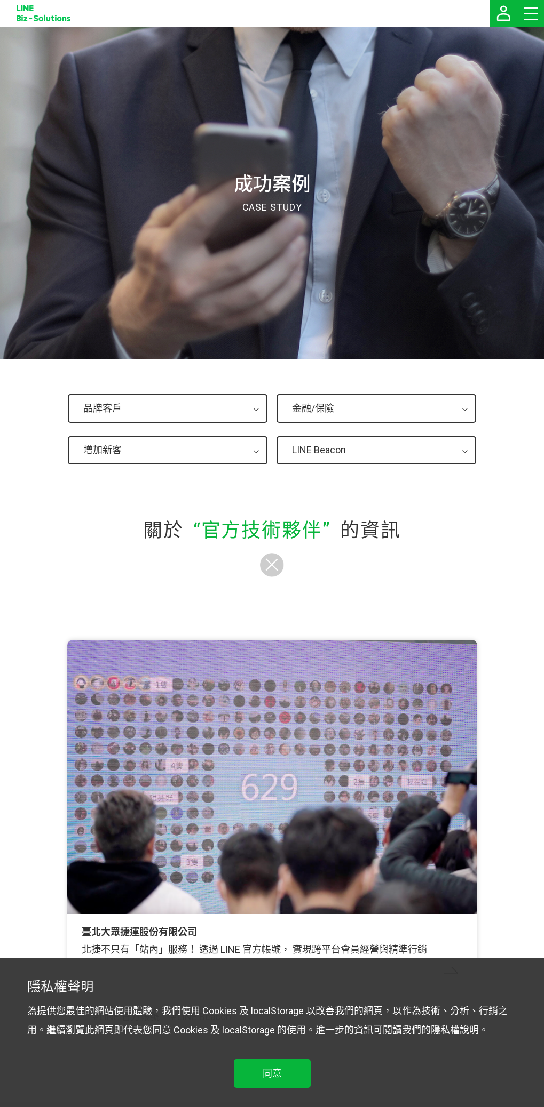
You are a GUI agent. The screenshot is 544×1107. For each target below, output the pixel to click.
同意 (272, 1073)
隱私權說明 (455, 1030)
